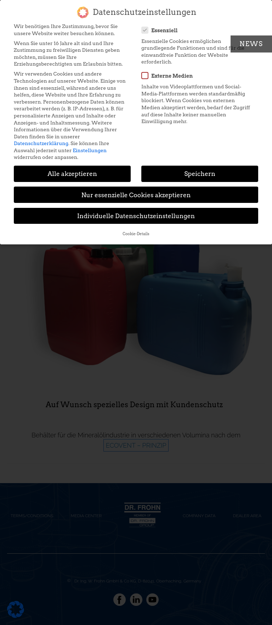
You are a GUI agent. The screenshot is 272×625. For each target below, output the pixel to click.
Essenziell (161, 25)
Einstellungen (90, 146)
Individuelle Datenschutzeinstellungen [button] (136, 211)
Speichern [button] (199, 169)
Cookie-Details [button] (136, 230)
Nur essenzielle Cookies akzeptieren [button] (136, 190)
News (251, 44)
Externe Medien (169, 71)
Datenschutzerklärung (41, 139)
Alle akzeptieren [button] (72, 169)
